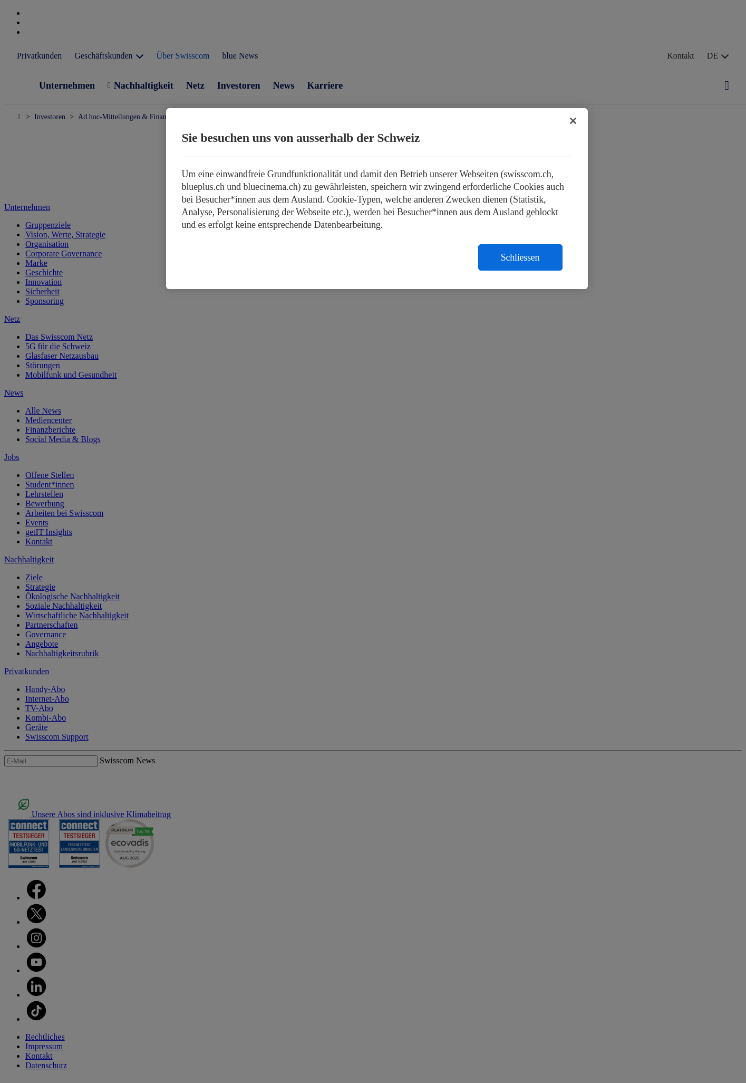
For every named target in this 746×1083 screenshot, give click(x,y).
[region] (377, 198)
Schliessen (520, 257)
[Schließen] (573, 120)
